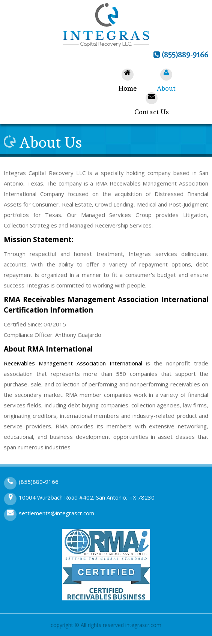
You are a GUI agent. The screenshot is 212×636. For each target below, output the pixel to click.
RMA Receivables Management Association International (106, 299)
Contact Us (151, 104)
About (166, 80)
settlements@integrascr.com (56, 513)
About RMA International (48, 349)
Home (128, 80)
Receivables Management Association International (73, 363)
